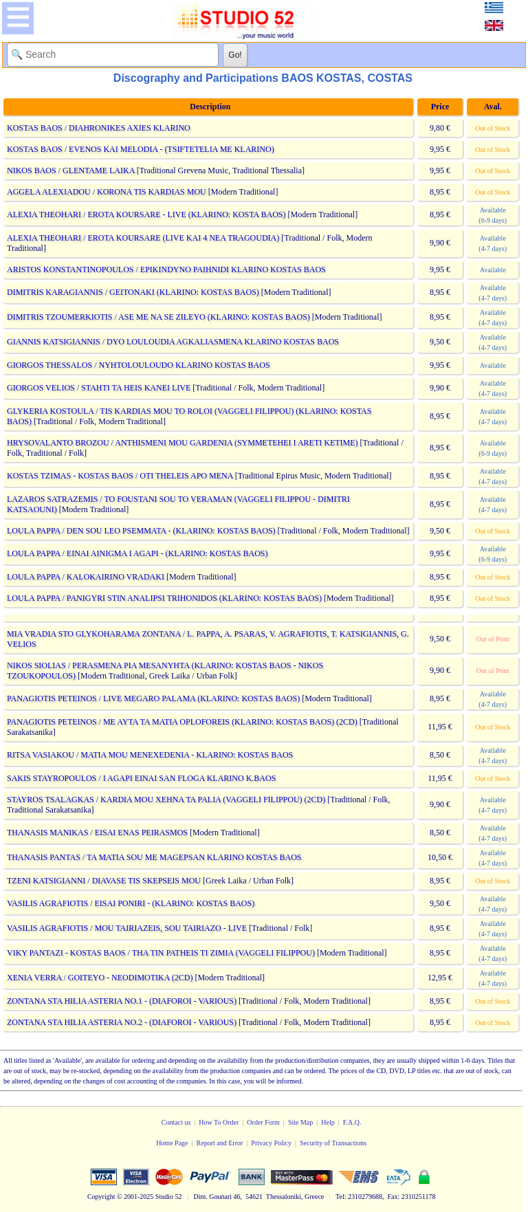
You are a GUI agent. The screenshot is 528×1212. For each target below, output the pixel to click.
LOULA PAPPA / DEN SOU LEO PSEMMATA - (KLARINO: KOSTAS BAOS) (141, 531)
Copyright (101, 1196)
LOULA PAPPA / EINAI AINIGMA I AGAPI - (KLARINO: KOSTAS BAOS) (137, 553)
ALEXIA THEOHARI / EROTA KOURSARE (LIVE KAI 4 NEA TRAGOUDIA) (143, 238)
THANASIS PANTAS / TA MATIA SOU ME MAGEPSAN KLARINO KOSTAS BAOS (154, 857)
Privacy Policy (271, 1143)
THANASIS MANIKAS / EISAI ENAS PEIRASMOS (97, 832)
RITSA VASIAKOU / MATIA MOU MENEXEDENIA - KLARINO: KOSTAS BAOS (150, 755)
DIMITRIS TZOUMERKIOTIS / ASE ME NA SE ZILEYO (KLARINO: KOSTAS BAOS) (158, 317)
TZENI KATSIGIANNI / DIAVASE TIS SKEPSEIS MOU (104, 880)
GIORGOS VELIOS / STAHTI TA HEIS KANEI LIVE (98, 388)
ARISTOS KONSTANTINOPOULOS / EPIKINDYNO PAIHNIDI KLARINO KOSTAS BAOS (166, 269)
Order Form (263, 1122)
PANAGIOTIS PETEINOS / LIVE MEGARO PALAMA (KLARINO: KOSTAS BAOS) (153, 698)
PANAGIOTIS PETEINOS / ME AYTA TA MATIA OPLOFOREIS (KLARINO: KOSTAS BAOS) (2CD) (182, 722)
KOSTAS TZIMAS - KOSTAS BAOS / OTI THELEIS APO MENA (120, 476)
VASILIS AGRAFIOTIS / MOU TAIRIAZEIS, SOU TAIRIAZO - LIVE (127, 928)
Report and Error (220, 1143)
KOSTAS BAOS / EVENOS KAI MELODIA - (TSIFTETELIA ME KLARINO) (140, 149)
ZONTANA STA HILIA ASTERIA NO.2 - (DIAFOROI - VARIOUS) (121, 1022)
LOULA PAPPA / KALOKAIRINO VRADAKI (85, 577)
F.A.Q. (352, 1122)
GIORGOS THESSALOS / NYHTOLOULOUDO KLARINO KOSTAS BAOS (138, 365)
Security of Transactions (333, 1143)
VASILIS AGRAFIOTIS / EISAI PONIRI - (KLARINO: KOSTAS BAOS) (130, 903)
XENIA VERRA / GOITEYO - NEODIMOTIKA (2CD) (99, 977)
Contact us (176, 1122)
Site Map (300, 1122)
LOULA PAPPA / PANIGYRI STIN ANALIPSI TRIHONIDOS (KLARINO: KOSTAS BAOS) (164, 598)
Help (327, 1122)
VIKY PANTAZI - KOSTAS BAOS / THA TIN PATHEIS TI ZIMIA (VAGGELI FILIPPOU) (161, 953)
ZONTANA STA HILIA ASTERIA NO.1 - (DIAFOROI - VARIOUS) (121, 1001)
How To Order (219, 1122)
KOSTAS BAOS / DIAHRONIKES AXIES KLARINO (98, 128)
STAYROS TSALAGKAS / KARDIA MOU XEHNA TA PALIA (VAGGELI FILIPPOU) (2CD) (166, 799)
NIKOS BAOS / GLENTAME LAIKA (71, 170)
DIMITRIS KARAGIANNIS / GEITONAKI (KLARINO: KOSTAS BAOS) (133, 292)
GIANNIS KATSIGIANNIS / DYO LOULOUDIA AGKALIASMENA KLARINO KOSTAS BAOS (173, 341)
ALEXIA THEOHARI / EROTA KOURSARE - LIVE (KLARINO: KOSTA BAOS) (146, 214)
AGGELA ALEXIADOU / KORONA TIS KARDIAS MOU (106, 192)
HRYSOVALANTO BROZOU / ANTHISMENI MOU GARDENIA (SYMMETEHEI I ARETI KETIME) (182, 443)
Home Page (172, 1143)
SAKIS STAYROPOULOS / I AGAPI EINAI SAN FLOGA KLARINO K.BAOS (141, 778)
